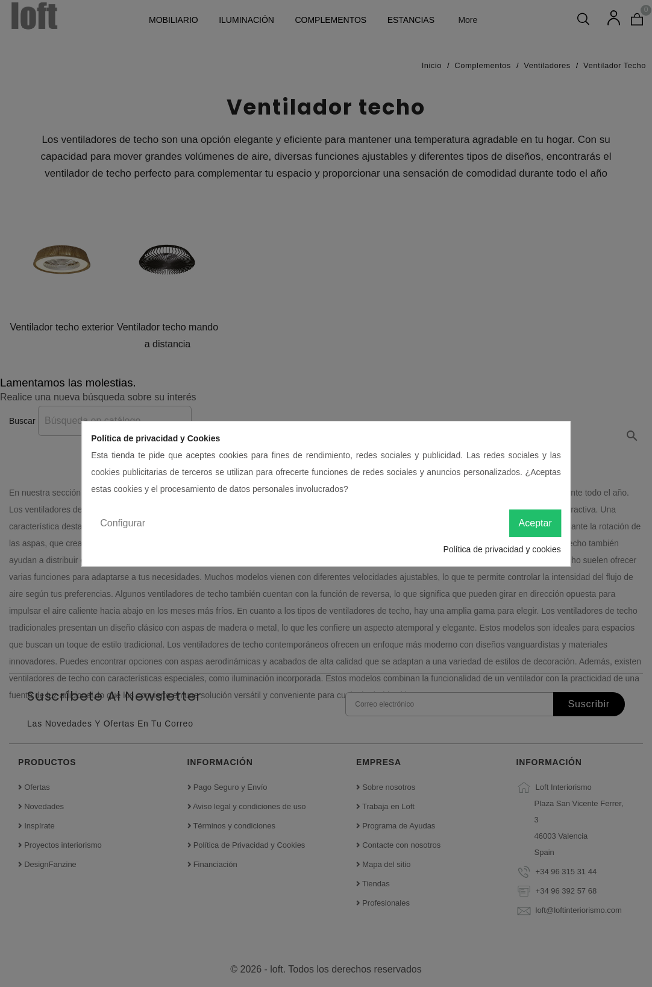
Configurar (122, 523)
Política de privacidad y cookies (501, 549)
